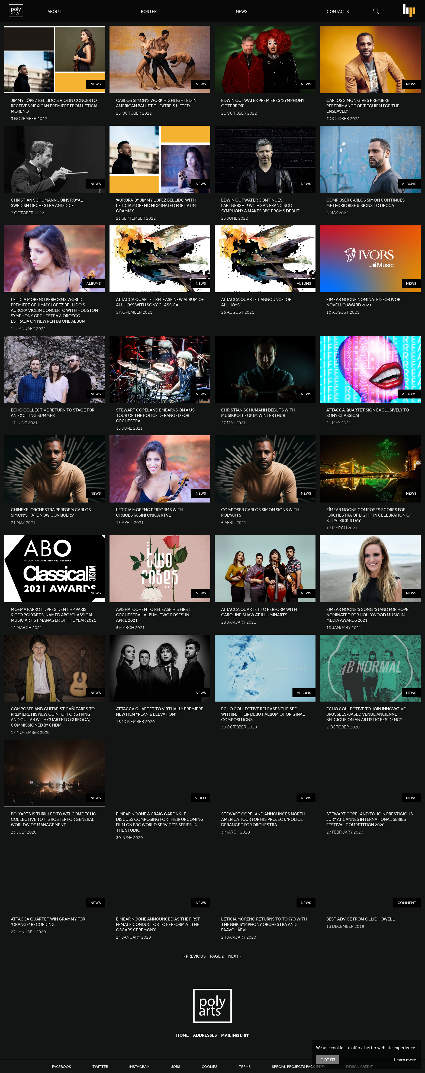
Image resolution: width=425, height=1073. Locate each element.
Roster (149, 11)
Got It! (327, 1059)
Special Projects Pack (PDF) (298, 1066)
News (241, 11)
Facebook (61, 1066)
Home (182, 1035)
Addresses (205, 1035)
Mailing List (235, 1035)
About (54, 11)
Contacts (338, 11)
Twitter (100, 1066)
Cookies (209, 1066)
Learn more (405, 1059)
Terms (245, 1066)
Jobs (175, 1066)
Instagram (139, 1066)
